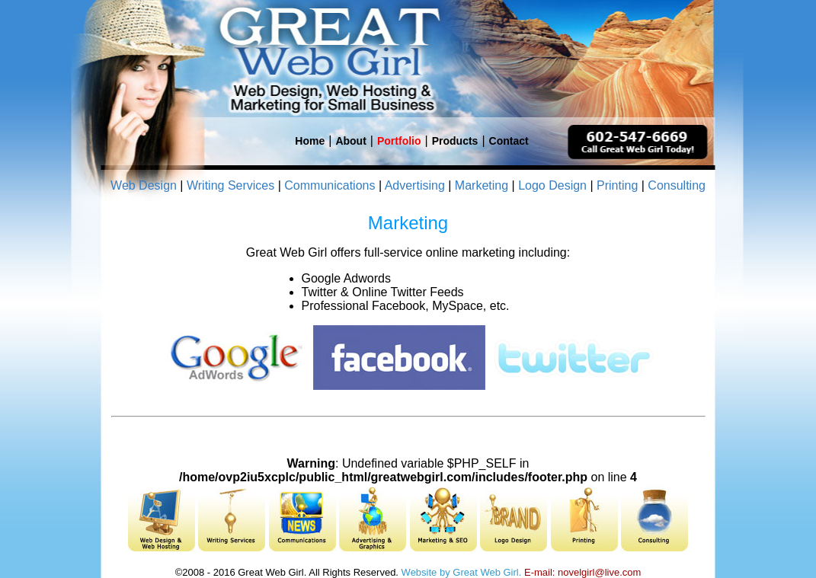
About (350, 141)
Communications (329, 185)
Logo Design (552, 185)
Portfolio (399, 141)
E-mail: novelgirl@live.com (582, 572)
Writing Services (230, 185)
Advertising (415, 185)
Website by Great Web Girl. (462, 572)
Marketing (481, 185)
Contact (509, 141)
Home (310, 141)
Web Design (143, 185)
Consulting (677, 185)
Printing (617, 185)
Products (455, 141)
